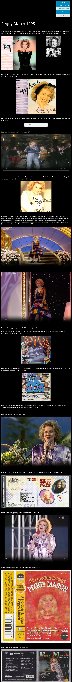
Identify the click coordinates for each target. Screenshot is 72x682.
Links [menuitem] (63, 12)
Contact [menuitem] (63, 15)
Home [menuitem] (63, 2)
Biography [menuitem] (63, 5)
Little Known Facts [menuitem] (63, 9)
